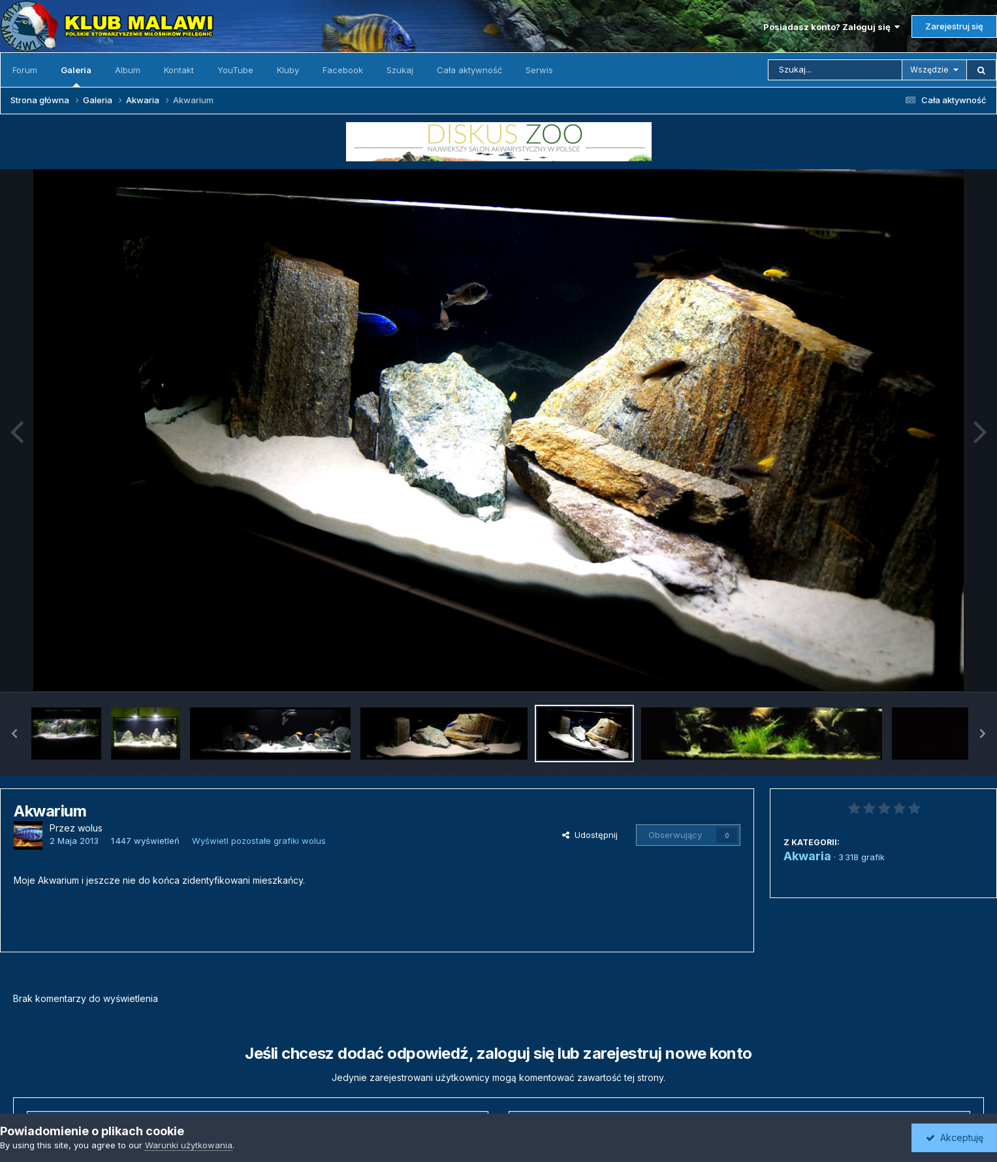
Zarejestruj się (954, 26)
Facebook (343, 70)
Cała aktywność (469, 70)
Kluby (288, 70)
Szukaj (400, 70)
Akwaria (807, 856)
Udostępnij (590, 835)
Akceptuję (954, 1137)
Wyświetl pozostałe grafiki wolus (259, 840)
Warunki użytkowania (188, 1145)
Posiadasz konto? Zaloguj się (831, 27)
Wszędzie (929, 69)
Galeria (76, 76)
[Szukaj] (835, 70)
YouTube (235, 70)
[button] (14, 733)
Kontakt (179, 70)
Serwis (539, 70)
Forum (24, 70)
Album (127, 70)
